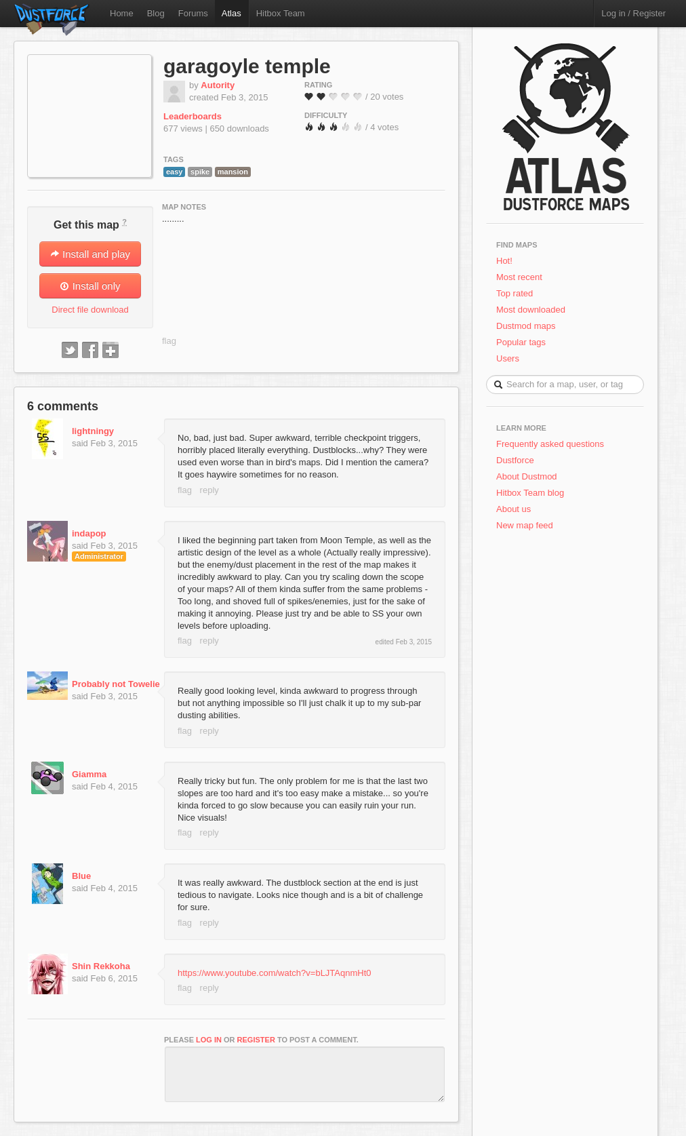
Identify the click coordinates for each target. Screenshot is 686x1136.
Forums (193, 13)
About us (513, 509)
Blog (156, 13)
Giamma (89, 774)
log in (209, 1040)
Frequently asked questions (550, 444)
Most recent (519, 277)
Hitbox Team (280, 13)
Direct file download (90, 310)
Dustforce (515, 460)
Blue (81, 876)
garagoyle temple (247, 66)
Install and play (90, 254)
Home (122, 13)
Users (507, 358)
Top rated (514, 293)
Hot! (504, 261)
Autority (218, 85)
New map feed (527, 525)
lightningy (93, 431)
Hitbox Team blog (530, 493)
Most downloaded (530, 310)
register (256, 1040)
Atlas (231, 13)
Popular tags (521, 342)
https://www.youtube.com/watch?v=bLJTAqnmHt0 (274, 973)
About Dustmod (526, 476)
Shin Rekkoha (101, 966)
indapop (89, 533)
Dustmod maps (525, 326)
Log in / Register (633, 13)
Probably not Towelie (116, 684)
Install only (90, 286)
